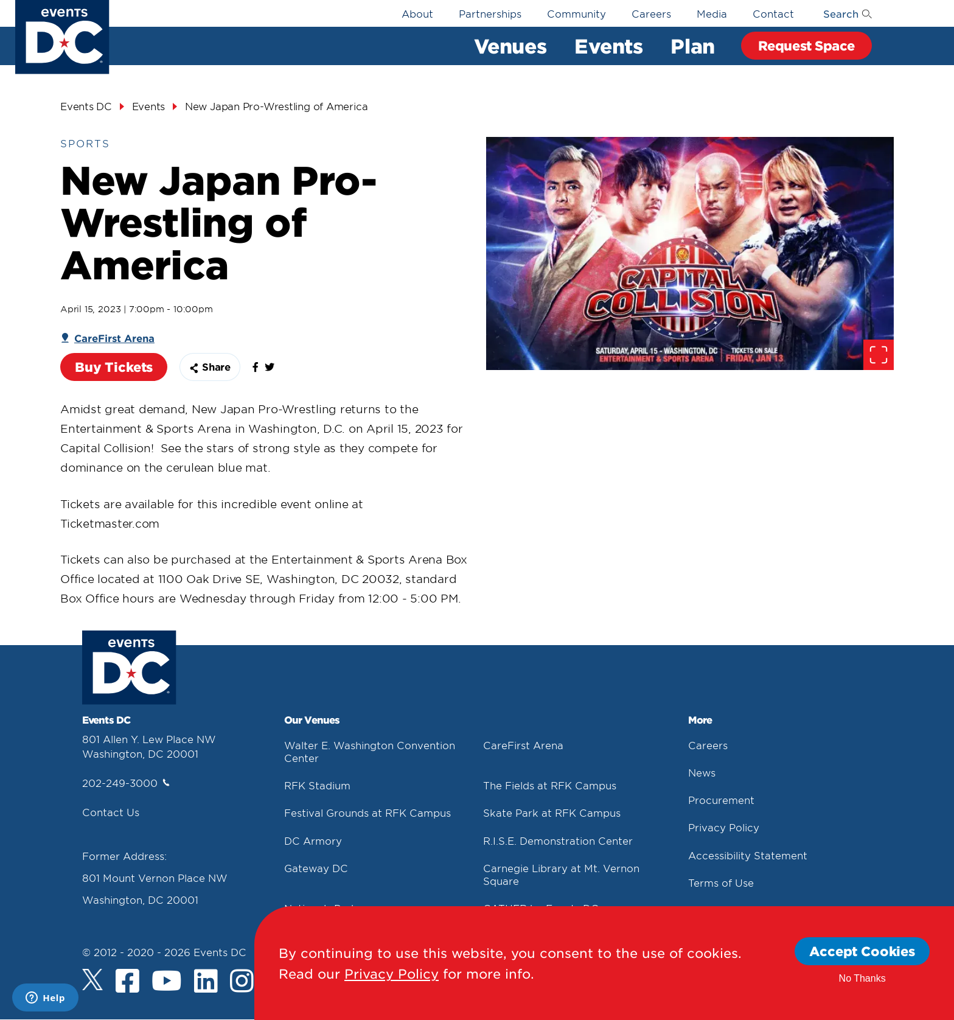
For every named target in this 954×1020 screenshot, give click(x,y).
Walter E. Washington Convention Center (369, 751)
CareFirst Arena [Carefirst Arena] (114, 338)
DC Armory (313, 840)
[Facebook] (127, 982)
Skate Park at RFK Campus (552, 812)
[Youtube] (166, 982)
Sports (85, 143)
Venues (510, 45)
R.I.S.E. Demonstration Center (558, 840)
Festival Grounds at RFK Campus (367, 812)
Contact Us (110, 812)
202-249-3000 (126, 783)
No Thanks (862, 978)
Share (210, 366)
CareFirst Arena (523, 745)
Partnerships (490, 13)
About (417, 13)
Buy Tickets (114, 366)
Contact (773, 13)
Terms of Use (721, 882)
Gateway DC (316, 868)
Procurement (721, 800)
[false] (258, 369)
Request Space (806, 45)
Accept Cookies (862, 951)
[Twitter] (92, 979)
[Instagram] (242, 982)
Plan (692, 45)
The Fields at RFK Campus (549, 785)
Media (712, 13)
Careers (651, 13)
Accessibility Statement (747, 855)
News (702, 772)
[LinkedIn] (206, 982)
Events (608, 45)
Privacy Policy (723, 827)
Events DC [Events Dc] (86, 106)
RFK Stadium (317, 785)
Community (576, 13)
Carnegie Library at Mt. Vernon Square (561, 874)
